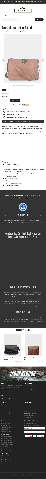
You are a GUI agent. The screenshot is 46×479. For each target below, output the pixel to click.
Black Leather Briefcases (6, 438)
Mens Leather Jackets (6, 423)
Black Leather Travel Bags (7, 442)
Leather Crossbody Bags (29, 393)
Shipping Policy (4, 406)
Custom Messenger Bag (6, 459)
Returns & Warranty (5, 411)
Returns (18, 476)
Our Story (8, 391)
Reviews (3, 404)
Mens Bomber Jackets (6, 425)
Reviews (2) (23, 121)
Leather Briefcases (28, 391)
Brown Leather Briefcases (7, 446)
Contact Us (12, 476)
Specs (17, 121)
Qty (2, 100)
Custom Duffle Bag (5, 461)
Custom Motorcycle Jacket (30, 413)
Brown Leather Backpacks (7, 444)
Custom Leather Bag (5, 465)
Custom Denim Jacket (29, 415)
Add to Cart (15, 100)
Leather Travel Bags (28, 387)
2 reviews (11, 93)
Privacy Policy (4, 408)
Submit (34, 432)
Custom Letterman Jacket (30, 409)
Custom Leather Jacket (29, 405)
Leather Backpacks (28, 385)
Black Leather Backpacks (6, 436)
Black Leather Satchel (6, 440)
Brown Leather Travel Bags (7, 450)
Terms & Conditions (5, 415)
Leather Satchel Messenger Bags (31, 389)
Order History (33, 476)
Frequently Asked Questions (7, 413)
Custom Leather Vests (29, 411)
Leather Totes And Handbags (30, 398)
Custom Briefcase (5, 457)
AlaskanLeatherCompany (21, 474)
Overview (5, 121)
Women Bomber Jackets (6, 429)
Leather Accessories (28, 400)
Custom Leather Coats (29, 417)
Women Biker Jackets (6, 431)
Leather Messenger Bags (14, 31)
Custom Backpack (5, 455)
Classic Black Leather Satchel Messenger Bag (10, 358)
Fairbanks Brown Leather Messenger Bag (33, 358)
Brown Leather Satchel (6, 448)
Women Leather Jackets (6, 427)
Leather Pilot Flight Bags (29, 396)
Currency (18, 3)
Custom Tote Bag (5, 463)
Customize (31, 121)
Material (11, 121)
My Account (25, 476)
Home (4, 31)
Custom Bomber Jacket (29, 407)
